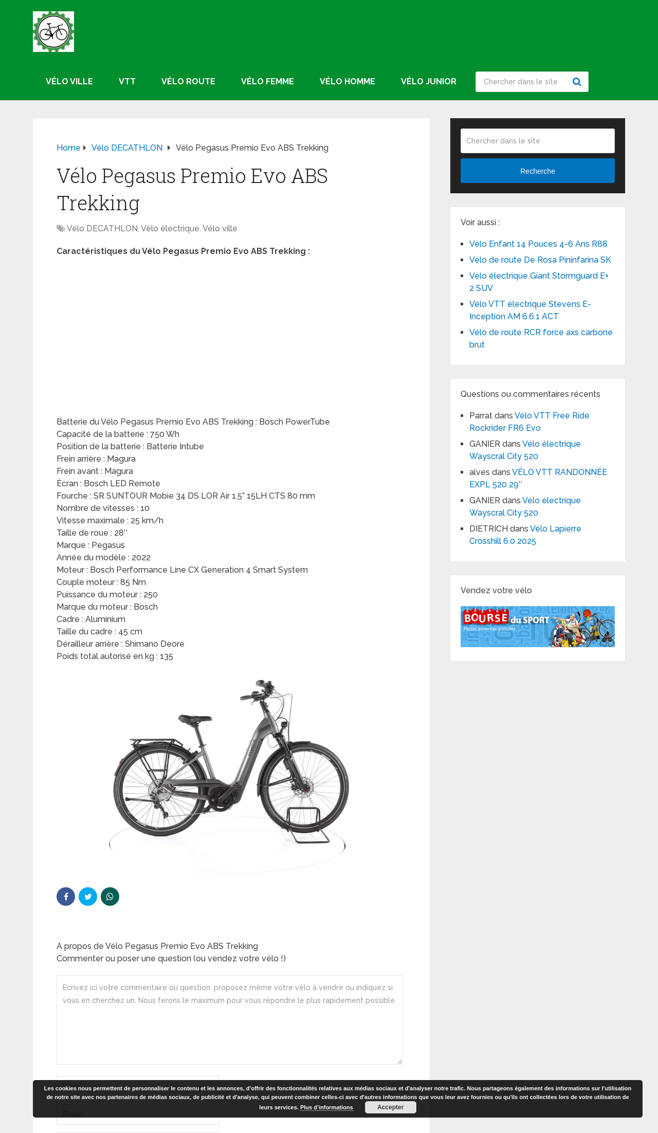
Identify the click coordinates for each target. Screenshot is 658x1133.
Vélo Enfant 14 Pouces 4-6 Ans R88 (538, 244)
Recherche (578, 81)
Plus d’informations (326, 1107)
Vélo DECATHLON (102, 228)
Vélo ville (69, 81)
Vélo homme (347, 81)
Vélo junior (428, 81)
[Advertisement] (231, 340)
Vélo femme (267, 81)
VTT (127, 81)
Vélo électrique (170, 228)
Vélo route (188, 81)
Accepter (390, 1107)
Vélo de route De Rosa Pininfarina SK (540, 260)
